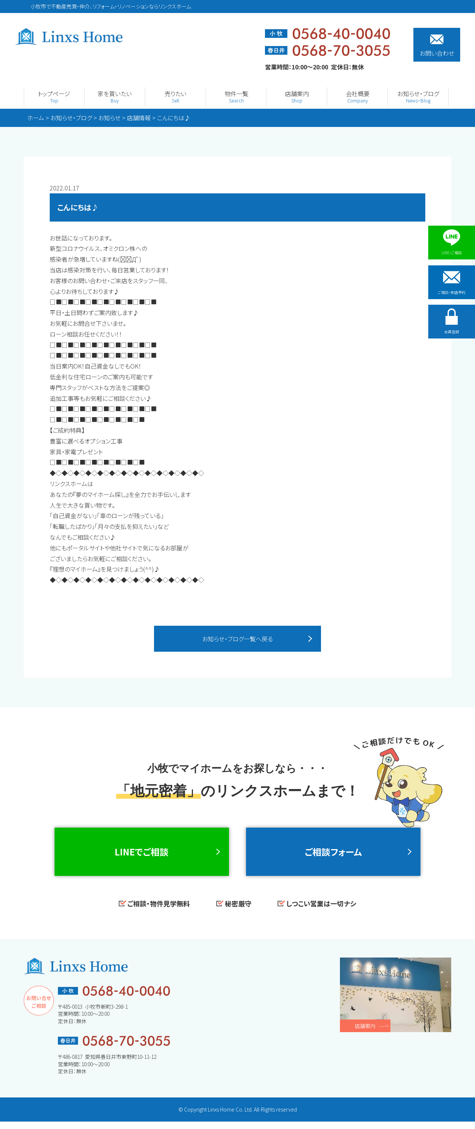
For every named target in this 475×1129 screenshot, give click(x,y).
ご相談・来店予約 (451, 284)
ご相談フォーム (333, 855)
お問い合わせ (437, 46)
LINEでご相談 (141, 855)
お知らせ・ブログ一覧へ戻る (237, 639)
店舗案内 (365, 1033)
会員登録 (451, 325)
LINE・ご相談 (452, 242)
